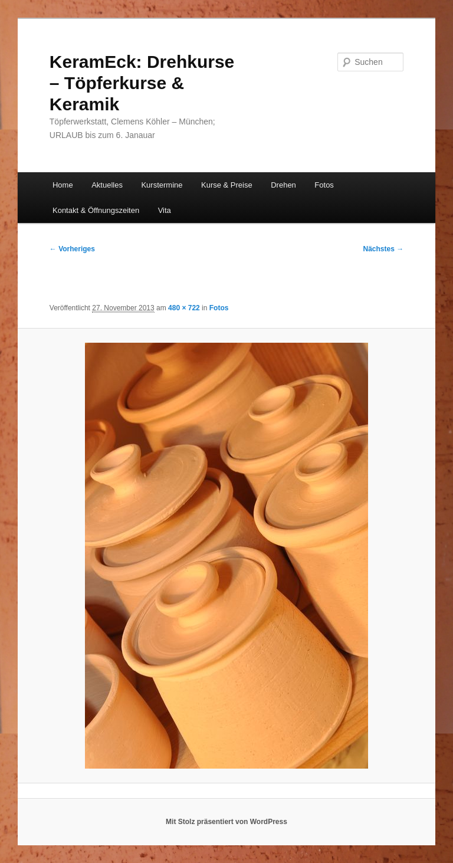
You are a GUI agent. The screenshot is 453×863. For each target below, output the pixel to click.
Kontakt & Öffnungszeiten (95, 210)
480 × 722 (184, 308)
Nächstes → (383, 249)
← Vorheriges (72, 249)
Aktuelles (107, 185)
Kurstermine (161, 185)
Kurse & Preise (226, 185)
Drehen (283, 185)
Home (62, 185)
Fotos (324, 185)
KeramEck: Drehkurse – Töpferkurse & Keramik (142, 83)
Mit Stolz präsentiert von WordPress (226, 822)
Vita (164, 210)
